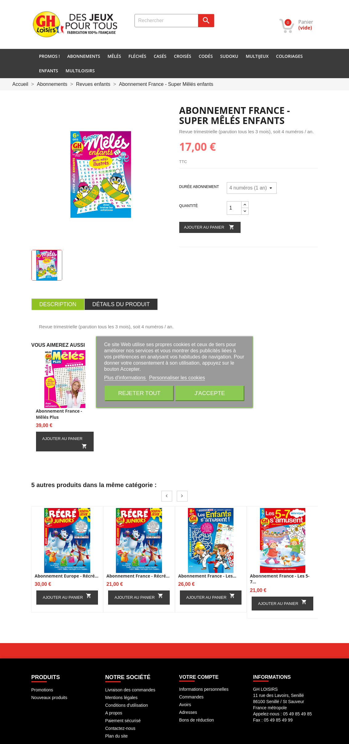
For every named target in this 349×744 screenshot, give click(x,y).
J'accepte (209, 393)
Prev (166, 496)
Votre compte (199, 677)
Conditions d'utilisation (126, 705)
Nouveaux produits (49, 697)
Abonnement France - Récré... (138, 576)
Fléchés (137, 56)
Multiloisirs (80, 71)
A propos (113, 712)
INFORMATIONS (272, 677)
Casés (160, 56)
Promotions (42, 689)
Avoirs (185, 704)
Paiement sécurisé (123, 720)
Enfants (48, 71)
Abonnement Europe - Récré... (67, 576)
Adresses (188, 712)
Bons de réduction (196, 720)
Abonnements (83, 56)
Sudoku (229, 56)
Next (182, 496)
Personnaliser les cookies (177, 377)
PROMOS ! (49, 56)
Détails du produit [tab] (121, 304)
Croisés (182, 56)
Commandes (191, 696)
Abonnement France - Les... (207, 576)
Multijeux (257, 56)
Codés (206, 56)
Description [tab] (57, 304)
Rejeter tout (139, 393)
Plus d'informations (125, 377)
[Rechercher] (174, 20)
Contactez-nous (120, 728)
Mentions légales (121, 697)
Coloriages (289, 56)
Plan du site (116, 736)
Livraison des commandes (130, 689)
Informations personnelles (204, 689)
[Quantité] (234, 208)
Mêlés (114, 56)
